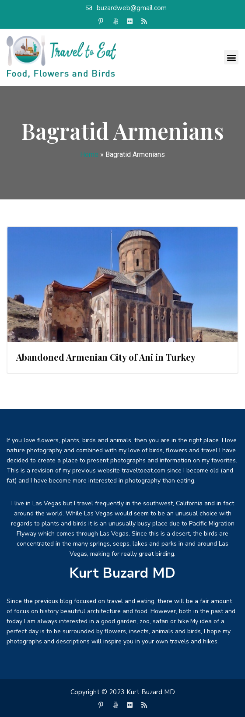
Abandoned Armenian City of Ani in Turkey (106, 357)
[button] (231, 57)
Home (89, 154)
